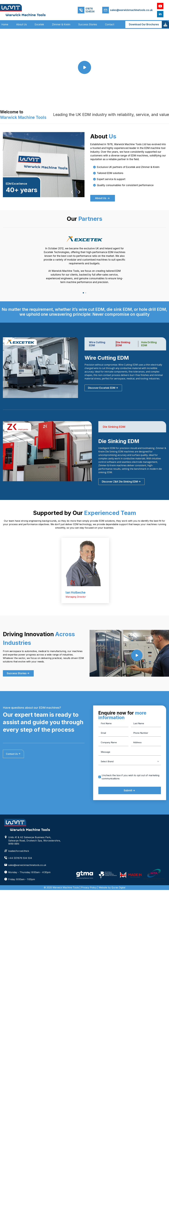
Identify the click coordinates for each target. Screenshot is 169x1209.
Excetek (39, 24)
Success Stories (87, 24)
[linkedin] (160, 14)
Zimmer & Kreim (61, 24)
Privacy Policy (89, 887)
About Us (21, 24)
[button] (83, 292)
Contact (109, 24)
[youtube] (160, 6)
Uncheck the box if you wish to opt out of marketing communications (130, 777)
